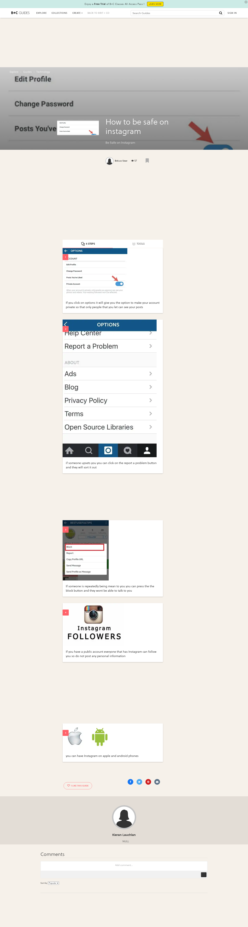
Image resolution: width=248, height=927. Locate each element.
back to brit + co (98, 13)
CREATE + (77, 13)
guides (27, 71)
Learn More (155, 4)
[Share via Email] (157, 782)
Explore (14, 71)
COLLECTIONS (59, 13)
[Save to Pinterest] (148, 782)
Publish (203, 874)
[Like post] (147, 160)
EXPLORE (41, 13)
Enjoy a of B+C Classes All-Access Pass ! (115, 4)
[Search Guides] (177, 13)
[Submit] (220, 13)
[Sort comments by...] (53, 883)
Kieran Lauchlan (124, 835)
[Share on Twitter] (139, 782)
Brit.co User (121, 160)
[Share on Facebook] (130, 782)
